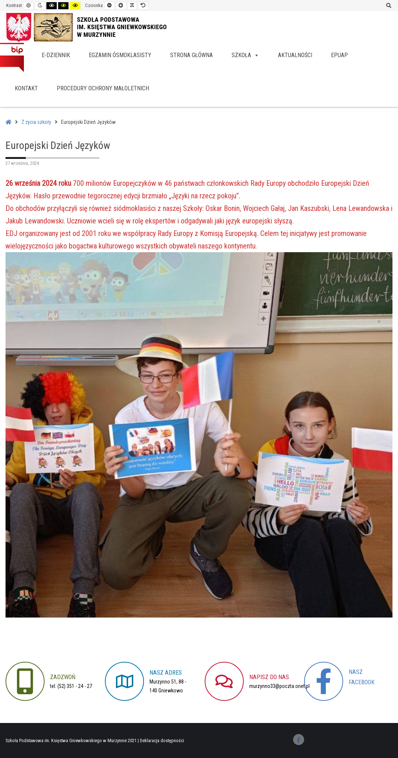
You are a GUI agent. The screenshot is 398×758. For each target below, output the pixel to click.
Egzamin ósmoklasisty (120, 55)
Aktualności (295, 55)
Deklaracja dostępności (162, 740)
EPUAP (339, 55)
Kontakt (26, 88)
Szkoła (245, 55)
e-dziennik (56, 55)
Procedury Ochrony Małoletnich (103, 88)
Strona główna (191, 55)
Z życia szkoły (36, 122)
